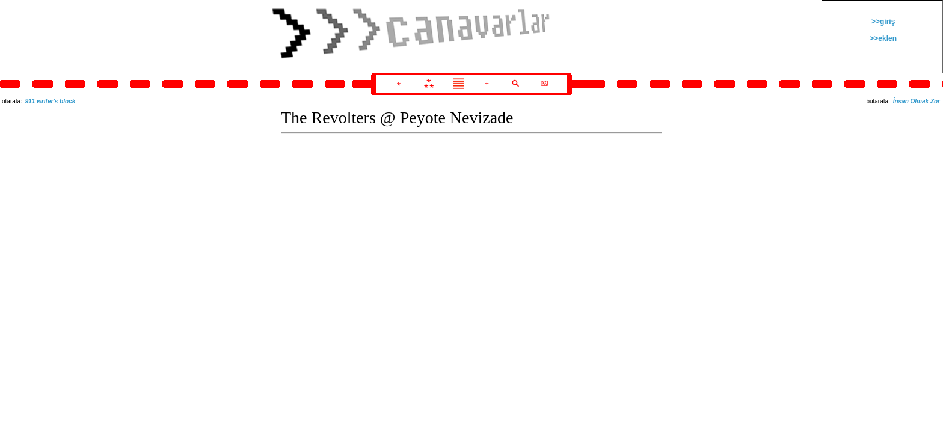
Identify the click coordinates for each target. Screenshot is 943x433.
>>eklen (882, 38)
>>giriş (882, 21)
